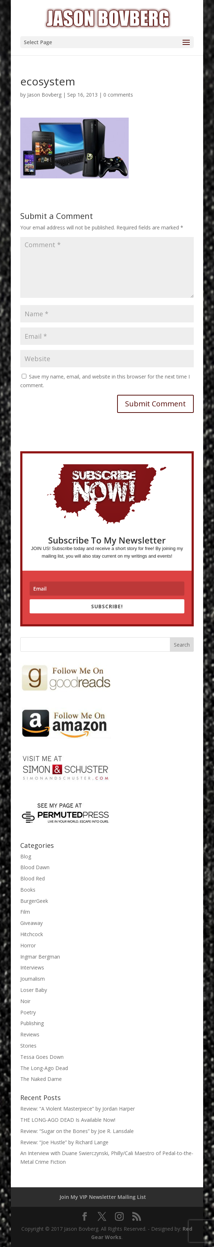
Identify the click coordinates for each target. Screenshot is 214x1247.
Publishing (32, 1023)
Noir (25, 1001)
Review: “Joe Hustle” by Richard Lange (64, 1142)
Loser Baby (33, 989)
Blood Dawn (35, 867)
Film (25, 911)
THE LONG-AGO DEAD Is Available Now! (67, 1119)
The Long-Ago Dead (44, 1068)
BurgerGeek (34, 900)
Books (27, 889)
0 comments (118, 94)
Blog (25, 856)
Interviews (32, 967)
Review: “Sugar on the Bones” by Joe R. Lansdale (77, 1131)
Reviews (29, 1034)
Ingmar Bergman (40, 956)
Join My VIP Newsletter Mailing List (103, 1196)
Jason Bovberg (44, 94)
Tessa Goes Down (42, 1056)
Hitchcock (31, 934)
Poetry (28, 1012)
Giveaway (31, 923)
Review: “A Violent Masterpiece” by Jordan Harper (77, 1108)
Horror (28, 945)
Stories (28, 1045)
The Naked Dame (41, 1078)
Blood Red (32, 878)
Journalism (32, 978)
